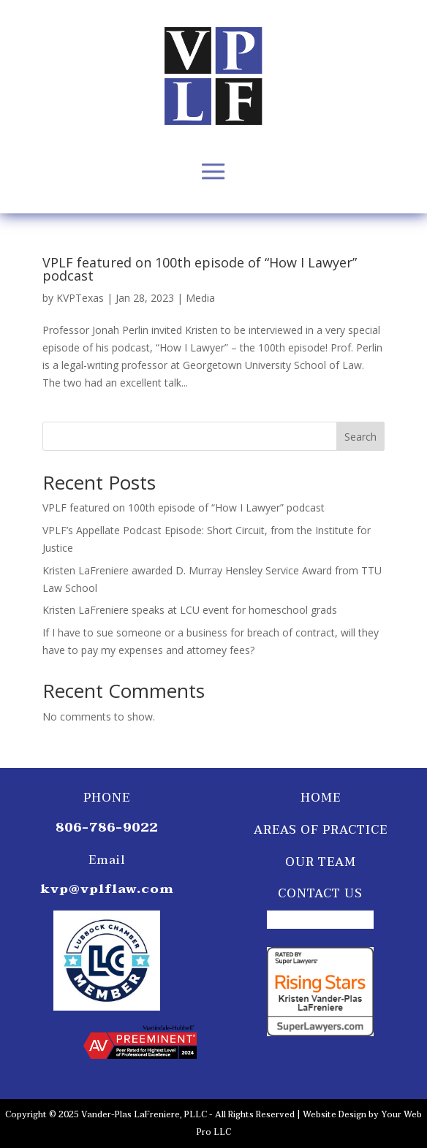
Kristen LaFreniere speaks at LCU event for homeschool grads (189, 610)
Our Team (320, 862)
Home (321, 798)
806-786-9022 (107, 827)
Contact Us (320, 893)
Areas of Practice (321, 830)
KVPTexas (80, 298)
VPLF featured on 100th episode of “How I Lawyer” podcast (199, 269)
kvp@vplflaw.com (107, 889)
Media (200, 298)
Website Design (334, 1115)
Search (360, 437)
